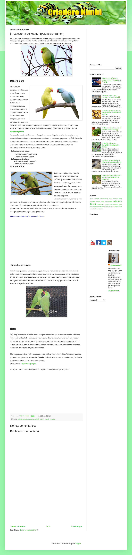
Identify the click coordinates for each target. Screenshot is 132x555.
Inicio (48, 526)
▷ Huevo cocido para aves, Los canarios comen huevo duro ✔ (111, 112)
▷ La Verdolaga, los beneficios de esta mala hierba (110, 145)
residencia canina (103, 206)
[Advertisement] (46, 506)
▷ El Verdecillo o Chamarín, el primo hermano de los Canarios (111, 177)
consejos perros (95, 201)
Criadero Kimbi (116, 265)
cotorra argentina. (17, 132)
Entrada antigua (76, 526)
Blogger (78, 544)
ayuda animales (113, 198)
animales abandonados (101, 198)
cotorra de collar (27, 419)
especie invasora (50, 419)
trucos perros (98, 209)
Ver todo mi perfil (113, 291)
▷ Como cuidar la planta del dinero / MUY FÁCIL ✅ (111, 129)
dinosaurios (100, 204)
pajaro (107, 204)
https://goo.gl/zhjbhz (29, 364)
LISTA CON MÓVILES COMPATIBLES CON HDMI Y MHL (111, 80)
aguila (91, 198)
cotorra (20, 419)
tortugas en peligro (113, 206)
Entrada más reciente (18, 526)
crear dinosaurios (106, 201)
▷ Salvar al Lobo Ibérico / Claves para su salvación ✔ (111, 161)
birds (120, 198)
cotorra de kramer (38, 419)
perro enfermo (114, 204)
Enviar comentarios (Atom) (29, 530)
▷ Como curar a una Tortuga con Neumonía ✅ (111, 96)
